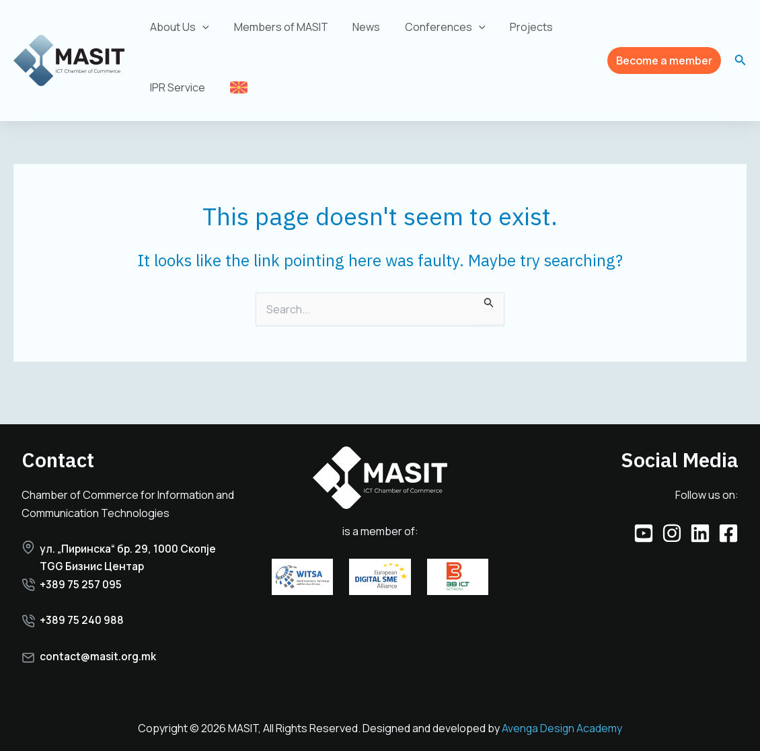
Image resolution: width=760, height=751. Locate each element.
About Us (178, 27)
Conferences (434, 27)
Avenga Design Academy (562, 728)
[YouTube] (644, 514)
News (359, 26)
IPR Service (176, 87)
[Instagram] (672, 514)
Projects (517, 26)
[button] (664, 61)
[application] (201, 27)
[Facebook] (728, 514)
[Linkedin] (700, 514)
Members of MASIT (276, 26)
